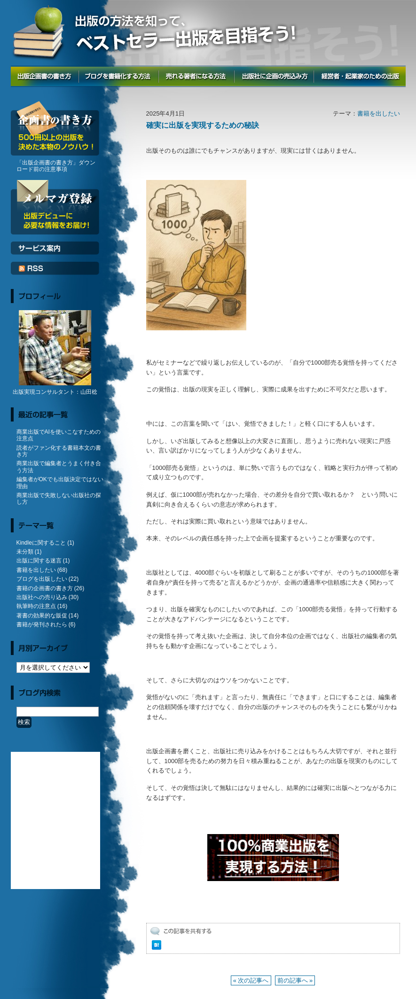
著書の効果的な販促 (41, 615)
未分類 (24, 551)
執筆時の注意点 (36, 606)
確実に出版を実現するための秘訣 (202, 125)
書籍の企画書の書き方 (44, 588)
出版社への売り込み (41, 597)
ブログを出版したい (41, 579)
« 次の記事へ (251, 980)
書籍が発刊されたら (41, 624)
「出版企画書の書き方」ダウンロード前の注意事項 (55, 165)
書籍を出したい (378, 113)
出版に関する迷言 (39, 560)
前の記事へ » (295, 980)
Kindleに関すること (41, 542)
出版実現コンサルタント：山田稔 (55, 392)
